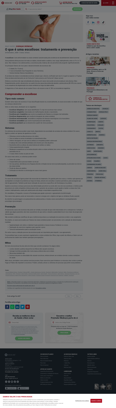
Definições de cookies (82, 400)
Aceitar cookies (96, 400)
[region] (58, 401)
